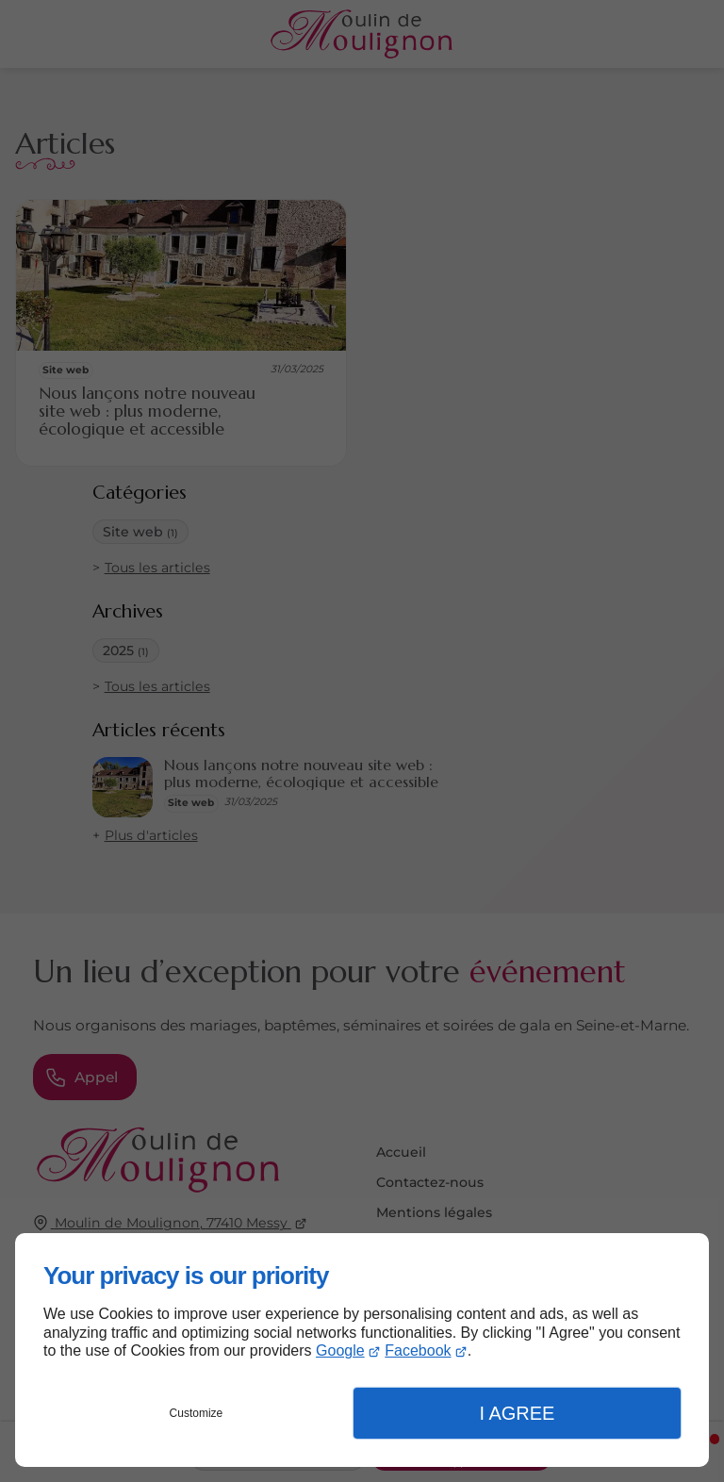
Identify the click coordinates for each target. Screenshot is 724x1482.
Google (340, 1350)
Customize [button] (196, 1413)
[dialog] (362, 1350)
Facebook (418, 1350)
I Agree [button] (516, 1413)
